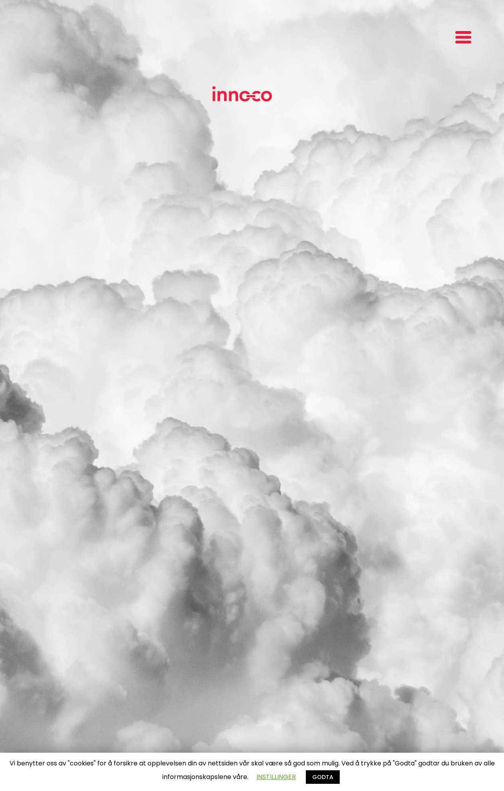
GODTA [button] (322, 777)
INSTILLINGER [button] (276, 776)
